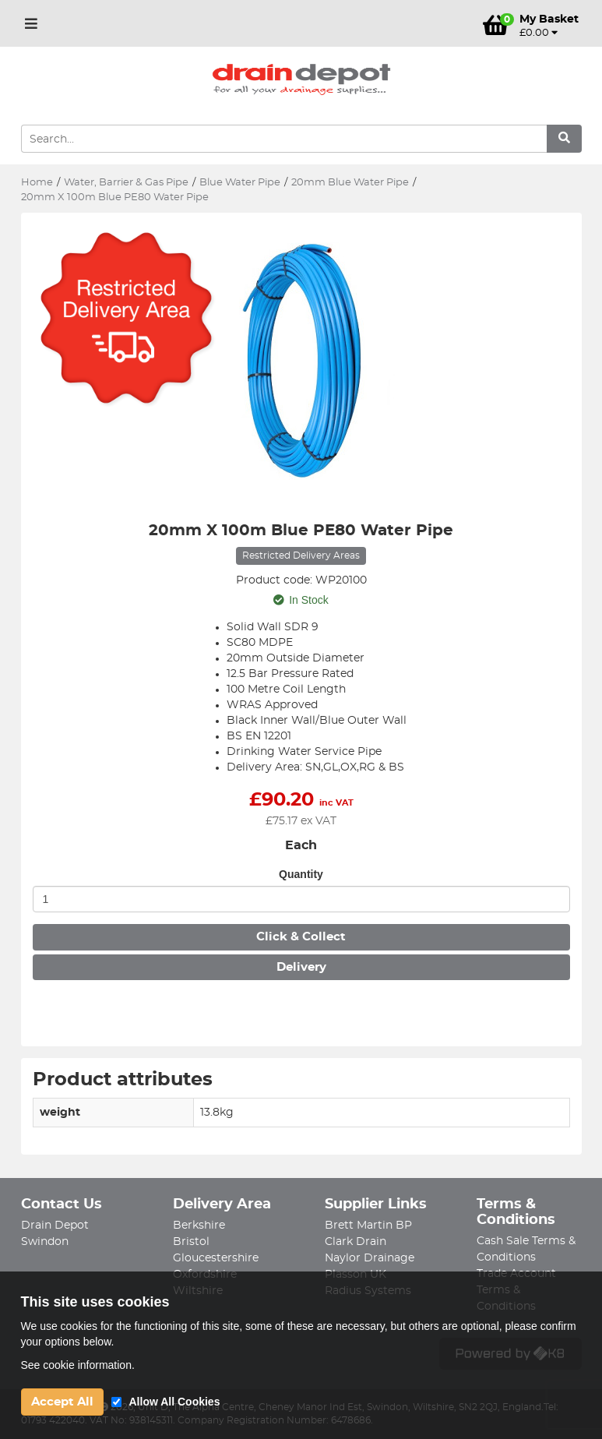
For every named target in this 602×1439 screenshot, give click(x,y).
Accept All (62, 1402)
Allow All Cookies (174, 1401)
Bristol (191, 1241)
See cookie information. (78, 1365)
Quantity (301, 874)
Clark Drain (355, 1241)
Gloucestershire (216, 1258)
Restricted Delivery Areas (301, 555)
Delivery (301, 967)
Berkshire (199, 1225)
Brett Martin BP (368, 1225)
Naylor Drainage (369, 1258)
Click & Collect (301, 937)
